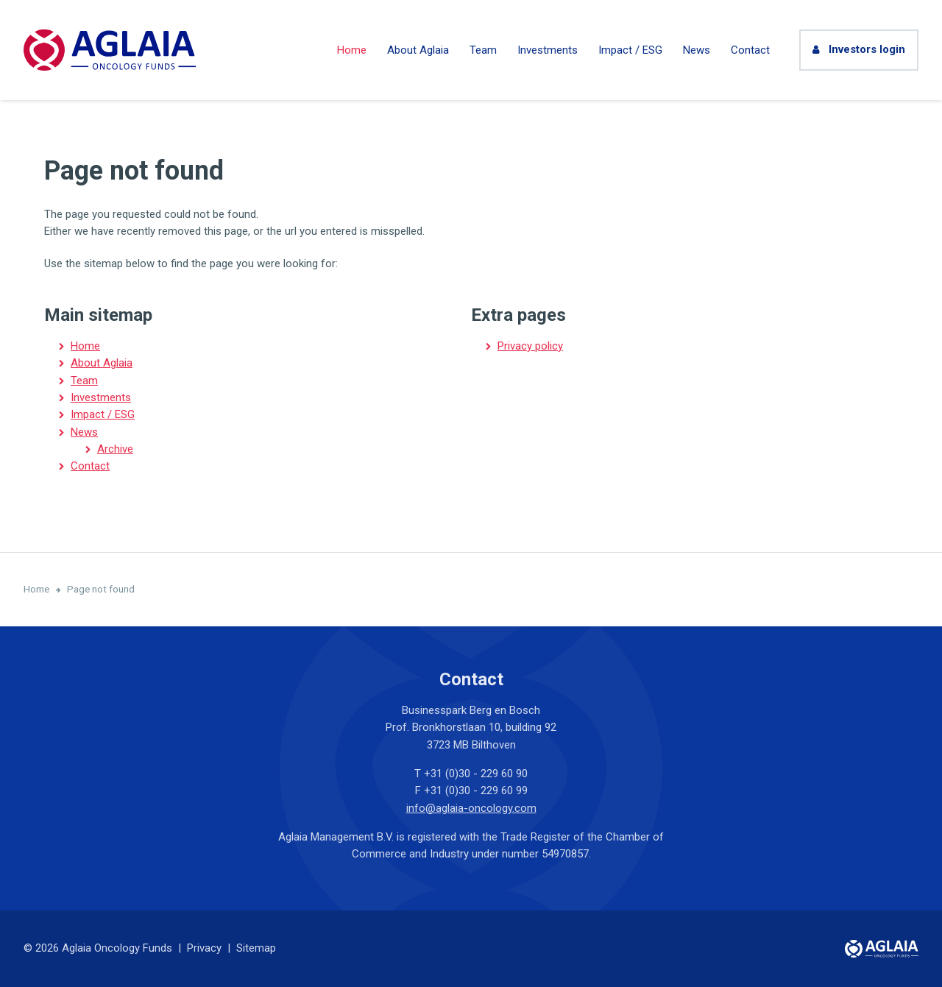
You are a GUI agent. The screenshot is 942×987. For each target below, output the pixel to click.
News (696, 50)
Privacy (204, 948)
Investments (547, 50)
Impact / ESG (630, 50)
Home (351, 50)
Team (483, 50)
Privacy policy (530, 346)
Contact (750, 50)
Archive (115, 449)
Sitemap (256, 948)
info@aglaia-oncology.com (471, 808)
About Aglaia (418, 50)
